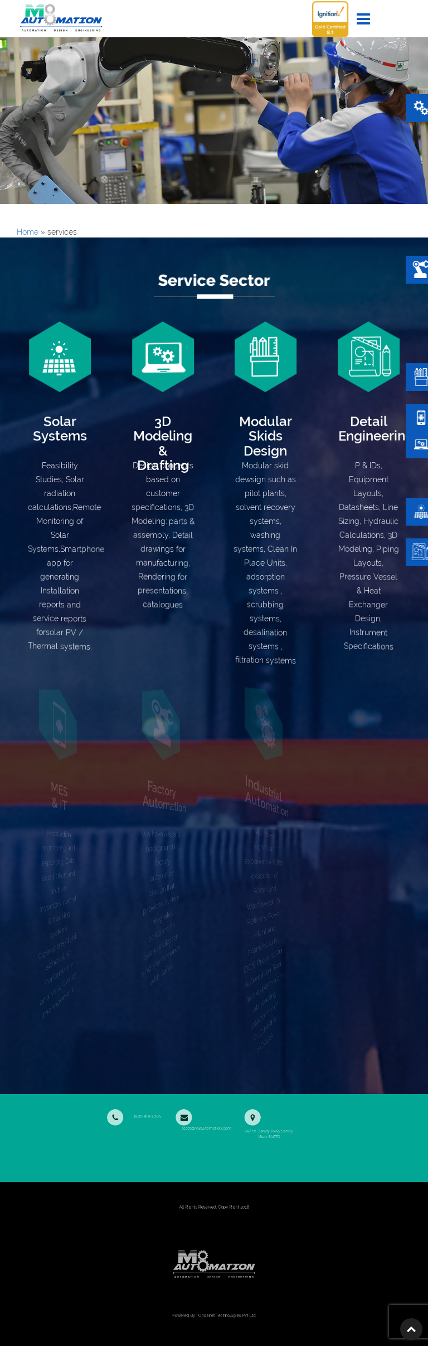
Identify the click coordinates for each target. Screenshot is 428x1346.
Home (27, 231)
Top (411, 1329)
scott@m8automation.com (205, 1118)
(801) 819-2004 (151, 1115)
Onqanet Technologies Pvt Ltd (224, 1316)
